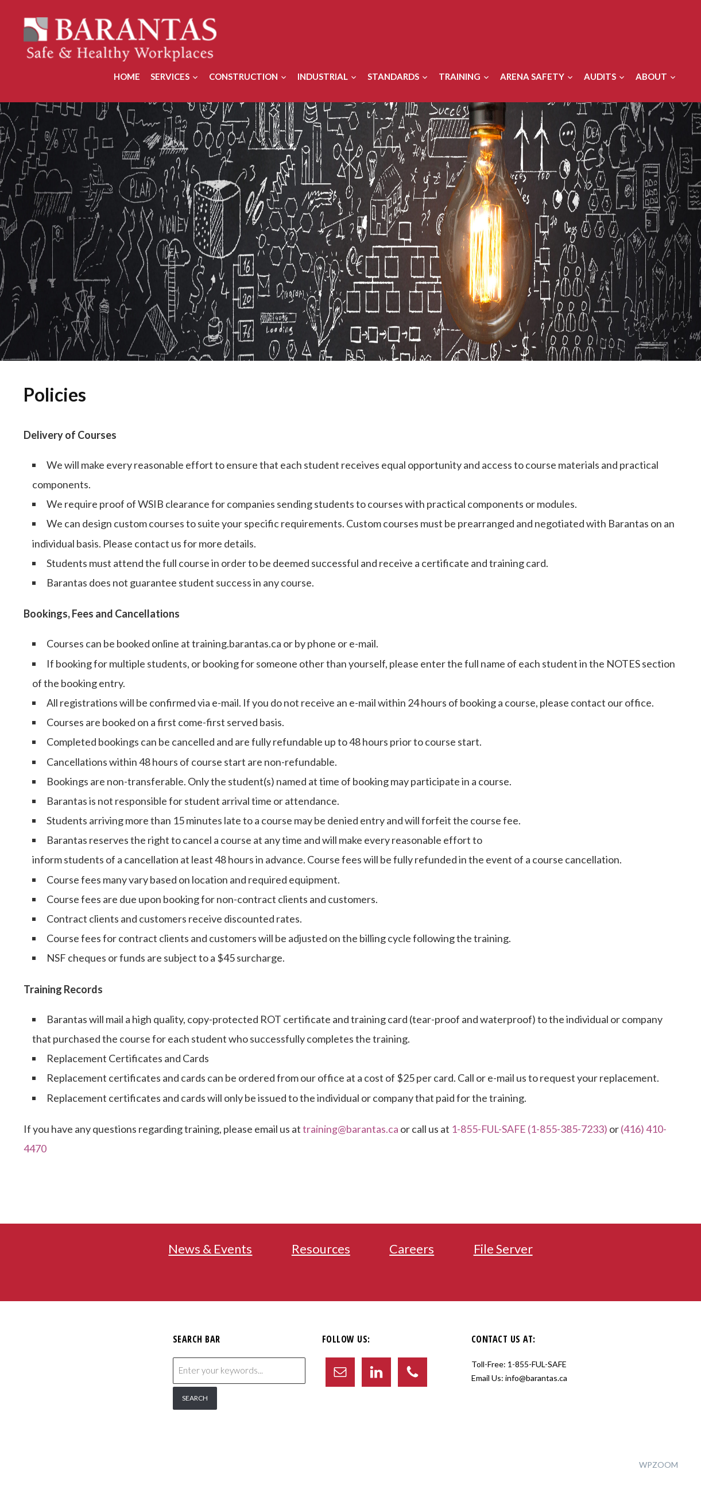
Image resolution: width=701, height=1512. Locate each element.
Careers (411, 1248)
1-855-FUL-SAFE (537, 1364)
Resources (320, 1248)
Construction (243, 76)
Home (127, 76)
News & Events (210, 1248)
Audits (600, 76)
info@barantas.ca (536, 1378)
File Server (503, 1248)
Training (460, 76)
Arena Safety (532, 76)
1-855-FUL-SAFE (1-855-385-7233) (530, 1129)
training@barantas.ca (350, 1129)
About (651, 76)
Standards (393, 76)
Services (169, 76)
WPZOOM (658, 1464)
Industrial (322, 76)
